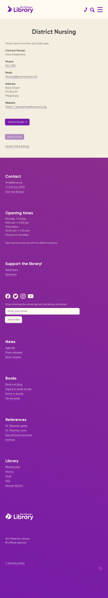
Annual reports (14, 485)
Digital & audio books (18, 389)
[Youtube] (31, 296)
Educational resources (18, 435)
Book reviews (13, 357)
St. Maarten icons (16, 430)
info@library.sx (13, 182)
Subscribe (14, 319)
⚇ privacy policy (15, 563)
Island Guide (14, 136)
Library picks (12, 398)
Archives (10, 439)
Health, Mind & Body (17, 146)
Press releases (14, 352)
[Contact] (84, 10)
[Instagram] (23, 296)
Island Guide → (17, 122)
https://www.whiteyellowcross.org (26, 106)
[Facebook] (8, 296)
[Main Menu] (100, 9)
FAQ (7, 481)
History (9, 471)
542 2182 (10, 65)
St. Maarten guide (16, 425)
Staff (8, 476)
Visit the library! (14, 191)
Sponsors (11, 274)
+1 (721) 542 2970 (15, 187)
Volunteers (11, 269)
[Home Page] (19, 517)
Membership (12, 467)
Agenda (10, 347)
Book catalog (13, 384)
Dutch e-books (14, 393)
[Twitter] (16, 296)
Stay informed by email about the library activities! (36, 304)
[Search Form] (92, 10)
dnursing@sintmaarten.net (21, 76)
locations (52, 243)
